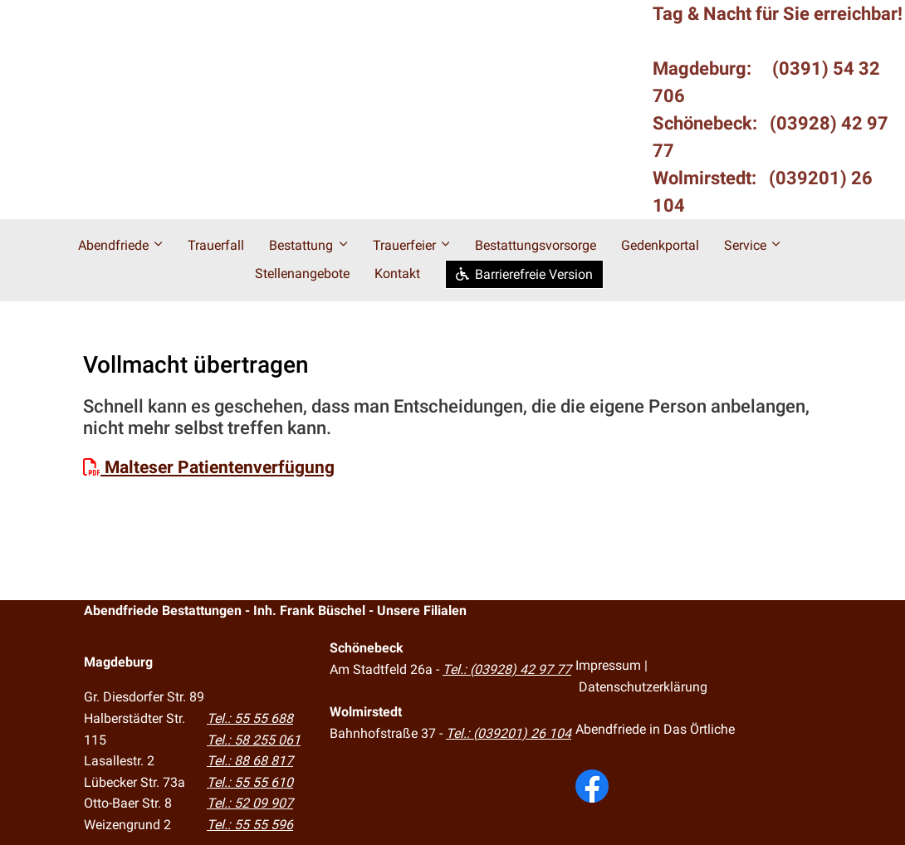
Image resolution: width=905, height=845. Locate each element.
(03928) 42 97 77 (520, 669)
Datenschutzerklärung (643, 687)
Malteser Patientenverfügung (209, 467)
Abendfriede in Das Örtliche (655, 729)
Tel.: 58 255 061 (254, 740)
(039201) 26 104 (522, 733)
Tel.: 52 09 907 (250, 803)
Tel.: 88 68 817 (250, 761)
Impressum (608, 665)
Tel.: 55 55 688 (250, 718)
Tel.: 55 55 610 (250, 782)
